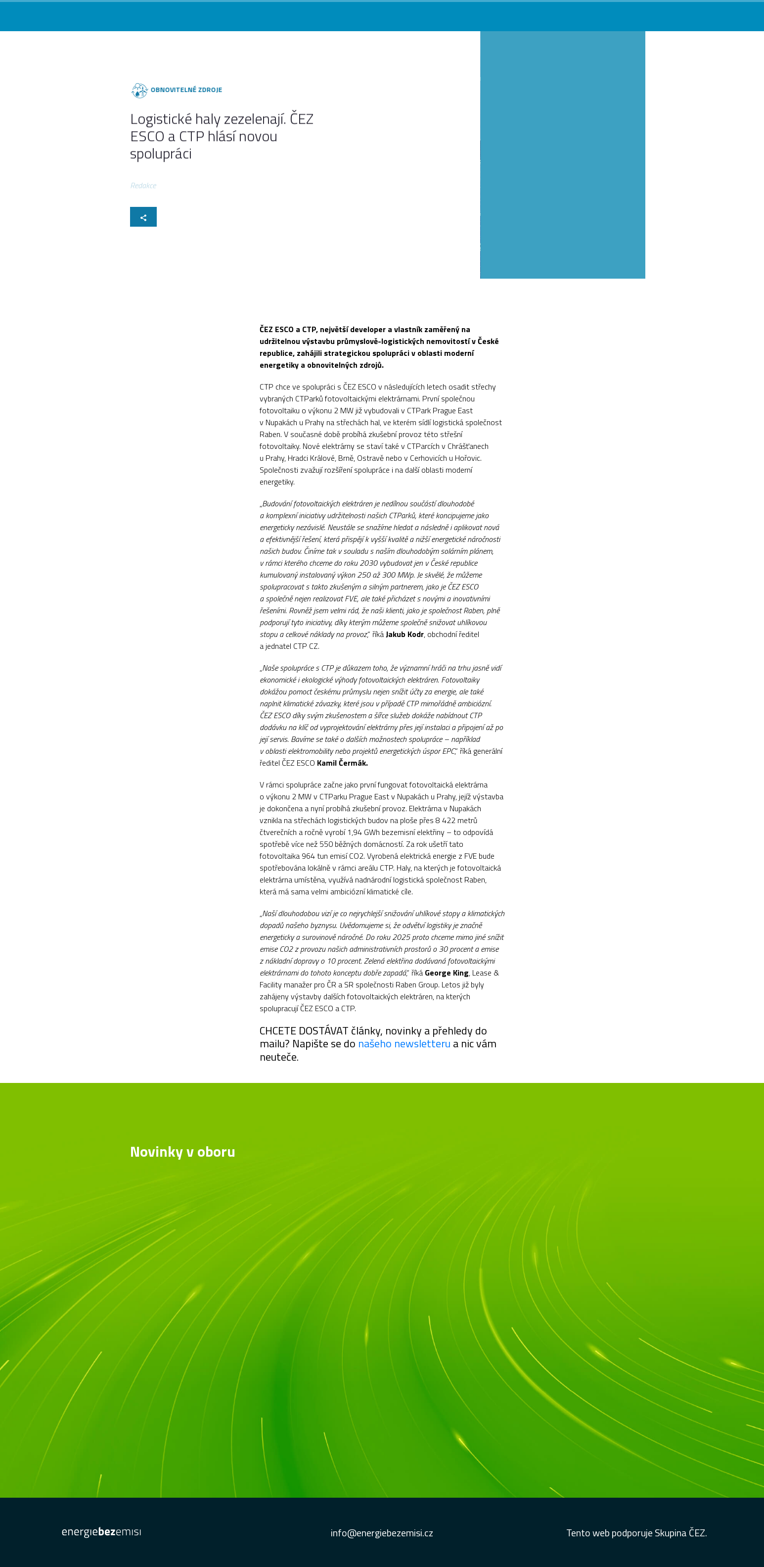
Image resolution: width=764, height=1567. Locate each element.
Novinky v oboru (463, 13)
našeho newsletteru (405, 1043)
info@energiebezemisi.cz (382, 1532)
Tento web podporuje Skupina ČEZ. (636, 1532)
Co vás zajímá (406, 13)
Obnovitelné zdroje (184, 89)
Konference (517, 13)
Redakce (143, 186)
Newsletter (601, 13)
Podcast (560, 13)
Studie (639, 13)
